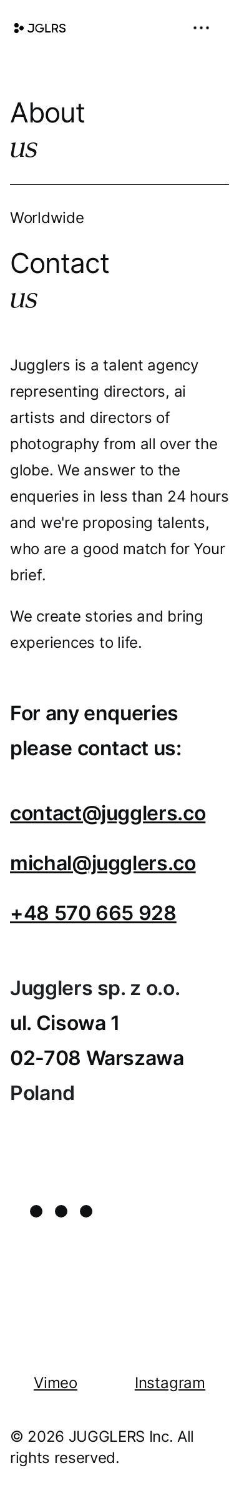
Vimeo (55, 1383)
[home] (40, 28)
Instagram (170, 1383)
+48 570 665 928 (93, 913)
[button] (205, 28)
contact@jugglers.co (107, 813)
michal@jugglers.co (103, 863)
